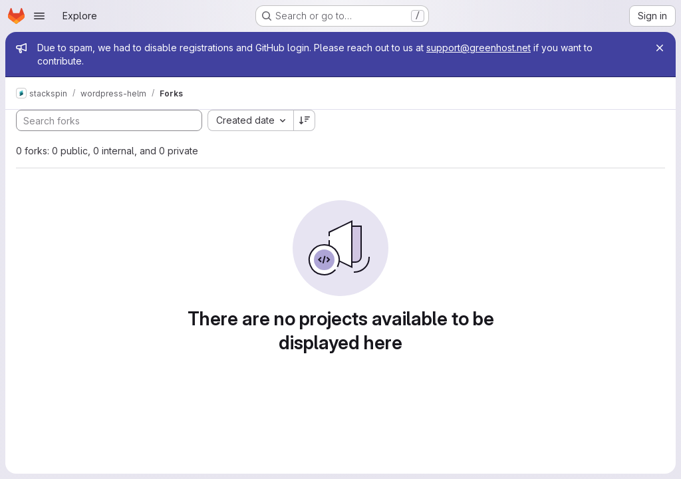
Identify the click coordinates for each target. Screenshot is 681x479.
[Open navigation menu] (39, 16)
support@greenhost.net (478, 47)
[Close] (660, 48)
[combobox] (250, 120)
